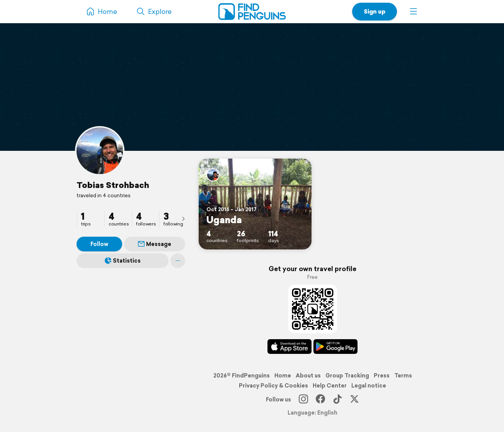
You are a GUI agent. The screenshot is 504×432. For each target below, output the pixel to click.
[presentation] (183, 218)
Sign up (374, 11)
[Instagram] (303, 399)
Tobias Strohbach (113, 185)
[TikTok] (337, 399)
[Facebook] (320, 399)
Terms (403, 375)
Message (154, 244)
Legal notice (368, 385)
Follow (99, 244)
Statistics (123, 261)
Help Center (330, 385)
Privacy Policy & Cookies (273, 385)
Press (382, 375)
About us (308, 375)
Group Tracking (347, 375)
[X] (354, 399)
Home (282, 375)
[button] (413, 11)
